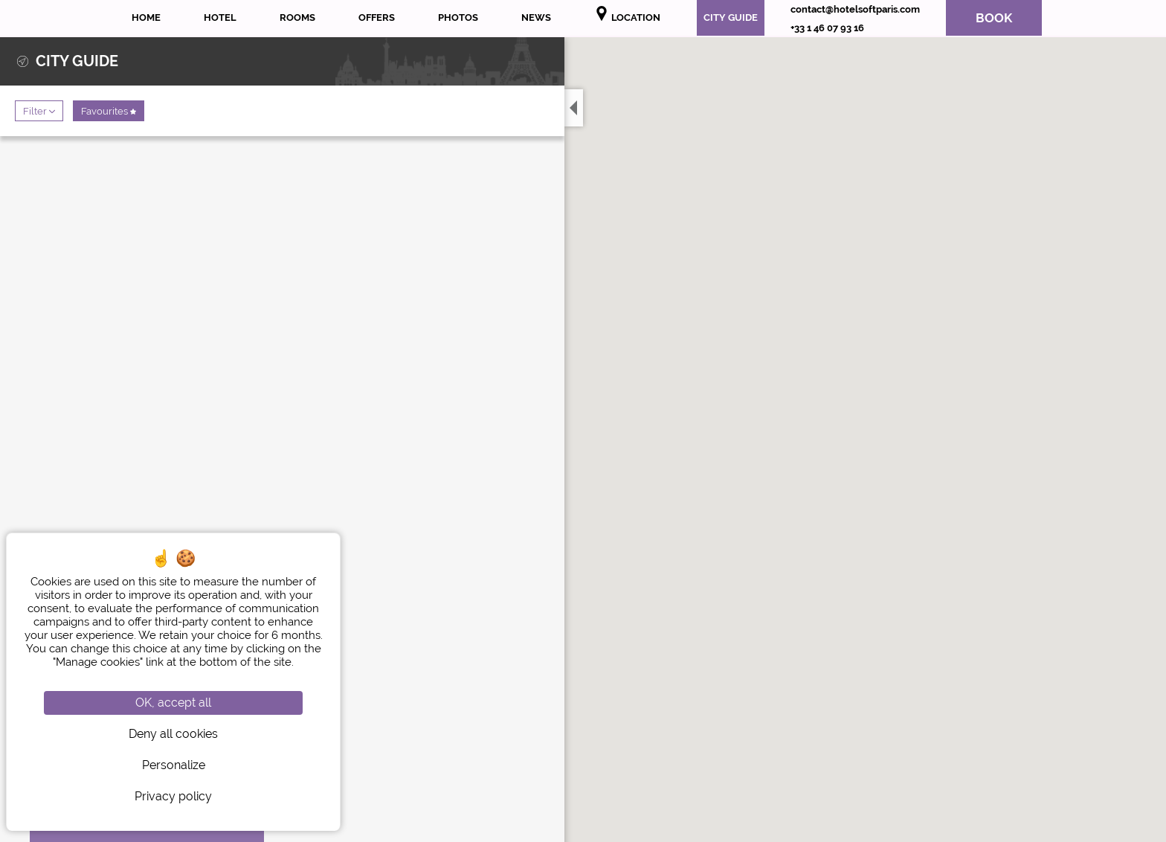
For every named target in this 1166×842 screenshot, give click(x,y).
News (536, 17)
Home (146, 17)
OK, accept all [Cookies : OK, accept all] (173, 702)
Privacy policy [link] (173, 796)
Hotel (220, 17)
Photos (458, 17)
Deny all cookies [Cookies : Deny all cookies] (173, 734)
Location (627, 14)
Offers (376, 17)
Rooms (297, 17)
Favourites (108, 111)
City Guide (730, 17)
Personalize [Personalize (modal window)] (173, 765)
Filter (39, 111)
